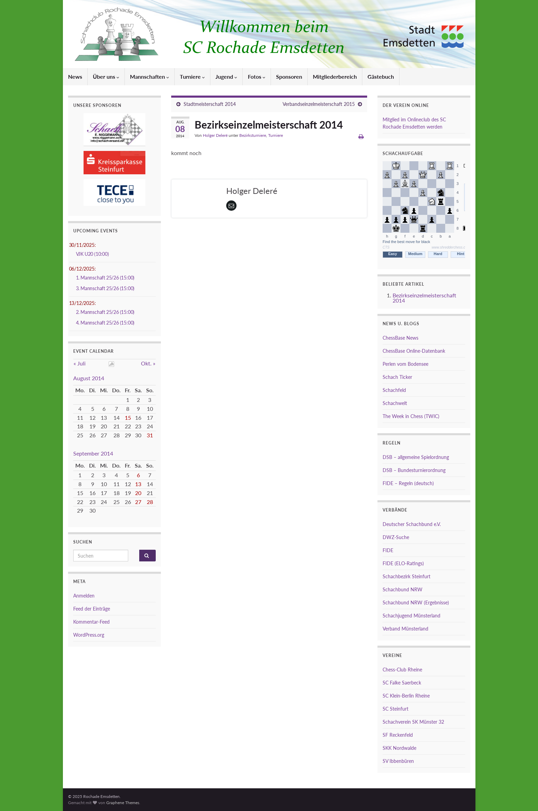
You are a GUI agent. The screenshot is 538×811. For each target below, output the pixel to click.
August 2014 (88, 378)
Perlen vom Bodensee (405, 364)
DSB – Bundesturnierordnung (414, 470)
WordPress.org (88, 635)
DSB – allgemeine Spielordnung (416, 457)
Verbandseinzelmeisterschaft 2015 (319, 104)
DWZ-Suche (396, 537)
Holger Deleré (215, 135)
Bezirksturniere (252, 135)
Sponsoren (289, 76)
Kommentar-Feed (91, 622)
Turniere (192, 76)
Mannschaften (149, 76)
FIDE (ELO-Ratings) (403, 563)
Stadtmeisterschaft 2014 (210, 104)
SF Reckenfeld (398, 735)
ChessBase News (400, 338)
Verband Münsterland (405, 629)
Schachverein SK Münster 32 (413, 722)
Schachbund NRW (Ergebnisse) (416, 602)
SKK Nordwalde (399, 748)
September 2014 (93, 453)
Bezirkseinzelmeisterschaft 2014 (424, 298)
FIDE (388, 550)
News (75, 76)
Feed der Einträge (91, 609)
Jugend (226, 76)
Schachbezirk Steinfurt (406, 576)
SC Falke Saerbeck (402, 683)
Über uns (106, 76)
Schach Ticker (397, 377)
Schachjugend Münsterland (411, 615)
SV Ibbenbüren (398, 761)
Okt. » (148, 363)
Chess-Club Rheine (402, 669)
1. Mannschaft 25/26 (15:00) (105, 278)
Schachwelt (395, 403)
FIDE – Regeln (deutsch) (408, 483)
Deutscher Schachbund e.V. (412, 524)
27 (138, 501)
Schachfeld (394, 390)
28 (150, 501)
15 (128, 417)
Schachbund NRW (402, 589)
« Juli (80, 363)
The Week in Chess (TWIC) (411, 416)
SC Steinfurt (395, 709)
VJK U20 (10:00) (92, 254)
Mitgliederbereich (335, 76)
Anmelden (84, 596)
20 (138, 493)
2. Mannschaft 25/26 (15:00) (105, 312)
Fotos (256, 76)
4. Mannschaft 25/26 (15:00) (105, 323)
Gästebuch (380, 76)
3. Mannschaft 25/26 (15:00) (105, 288)
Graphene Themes (122, 802)
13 (138, 484)
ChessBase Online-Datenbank (414, 351)
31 (150, 435)
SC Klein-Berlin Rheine (406, 696)
